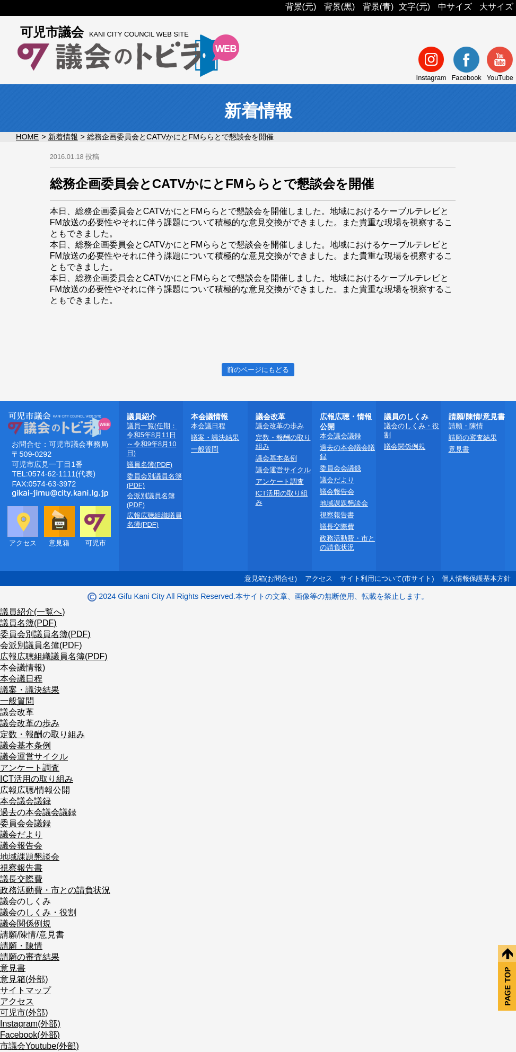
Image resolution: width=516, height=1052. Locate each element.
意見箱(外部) (24, 979)
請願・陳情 (466, 426)
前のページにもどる (258, 370)
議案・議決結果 (215, 437)
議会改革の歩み (280, 426)
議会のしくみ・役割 (38, 912)
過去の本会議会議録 (38, 812)
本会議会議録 (340, 436)
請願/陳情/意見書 (32, 934)
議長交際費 (337, 527)
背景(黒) (339, 6)
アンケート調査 (280, 481)
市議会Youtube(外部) (39, 1045)
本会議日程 (208, 426)
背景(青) (378, 6)
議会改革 (17, 712)
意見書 (459, 449)
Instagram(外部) (30, 1023)
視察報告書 (337, 515)
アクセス (319, 578)
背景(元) (301, 6)
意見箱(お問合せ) (271, 578)
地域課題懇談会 (344, 503)
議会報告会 (337, 492)
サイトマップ (25, 990)
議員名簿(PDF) (149, 464)
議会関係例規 (404, 446)
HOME (27, 136)
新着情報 (63, 136)
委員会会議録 (340, 468)
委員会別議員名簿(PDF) (45, 634)
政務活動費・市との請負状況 (55, 890)
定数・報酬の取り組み (42, 734)
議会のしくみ (25, 901)
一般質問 (204, 449)
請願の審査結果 (473, 437)
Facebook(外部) (30, 1034)
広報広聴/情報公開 (35, 789)
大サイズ (496, 6)
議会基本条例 (276, 458)
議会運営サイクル (283, 470)
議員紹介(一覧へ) (32, 611)
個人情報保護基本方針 (476, 578)
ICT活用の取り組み (36, 778)
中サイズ (455, 6)
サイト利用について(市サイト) (387, 578)
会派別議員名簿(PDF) (41, 645)
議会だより (337, 480)
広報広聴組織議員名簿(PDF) (54, 656)
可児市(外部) (24, 1012)
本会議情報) (22, 667)
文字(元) (414, 6)
